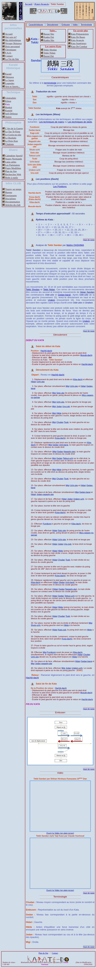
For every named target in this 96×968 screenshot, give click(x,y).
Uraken (51, 300)
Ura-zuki (66, 406)
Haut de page (88, 240)
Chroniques (10, 49)
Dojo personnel (12, 46)
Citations (9, 144)
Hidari (33, 382)
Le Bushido (10, 138)
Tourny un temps (13, 189)
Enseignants (11, 195)
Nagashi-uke (69, 452)
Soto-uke (60, 393)
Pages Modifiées (13, 168)
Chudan (59, 422)
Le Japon (9, 80)
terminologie (50, 83)
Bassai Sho (49, 34)
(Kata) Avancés (41, 4)
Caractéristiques (36, 25)
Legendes (9, 83)
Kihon (8, 101)
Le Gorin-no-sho (13, 134)
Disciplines (10, 198)
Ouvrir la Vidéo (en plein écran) (60, 833)
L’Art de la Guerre (14, 128)
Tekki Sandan (57, 4)
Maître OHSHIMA (75, 245)
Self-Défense (11, 113)
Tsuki (66, 422)
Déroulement (52, 25)
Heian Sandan (87, 292)
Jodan (59, 406)
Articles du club (12, 205)
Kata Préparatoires (80, 34)
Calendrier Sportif (13, 155)
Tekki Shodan (50, 49)
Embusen (66, 25)
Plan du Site (11, 171)
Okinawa (9, 77)
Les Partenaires (12, 165)
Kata (7, 104)
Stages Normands (13, 158)
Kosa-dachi (60, 438)
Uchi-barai (63, 445)
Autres (8, 117)
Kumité (8, 110)
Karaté (8, 74)
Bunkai (8, 107)
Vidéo (75, 25)
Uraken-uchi (78, 499)
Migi (67, 386)
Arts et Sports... (12, 86)
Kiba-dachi (77, 379)
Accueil (28, 4)
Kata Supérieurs (78, 43)
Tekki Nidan (49, 53)
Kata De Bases (78, 37)
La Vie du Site (12, 59)
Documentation (12, 201)
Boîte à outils (11, 177)
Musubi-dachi (86, 355)
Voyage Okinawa (13, 43)
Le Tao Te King (12, 131)
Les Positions (59, 186)
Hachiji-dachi (46, 351)
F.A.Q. (8, 52)
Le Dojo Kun (11, 141)
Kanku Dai (49, 37)
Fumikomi (47, 524)
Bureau (8, 192)
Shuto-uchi (35, 625)
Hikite (58, 413)
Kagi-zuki (62, 630)
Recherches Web (13, 174)
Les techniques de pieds (80, 122)
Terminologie (86, 25)
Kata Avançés (77, 40)
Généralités (10, 98)
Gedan (55, 445)
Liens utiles (10, 162)
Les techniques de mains (51, 122)
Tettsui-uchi (68, 458)
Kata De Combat (79, 46)
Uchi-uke (40, 382)
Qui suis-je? (11, 37)
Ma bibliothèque (13, 40)
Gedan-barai (64, 295)
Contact (9, 56)
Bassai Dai (49, 56)
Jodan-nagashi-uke (45, 494)
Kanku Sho (49, 40)
